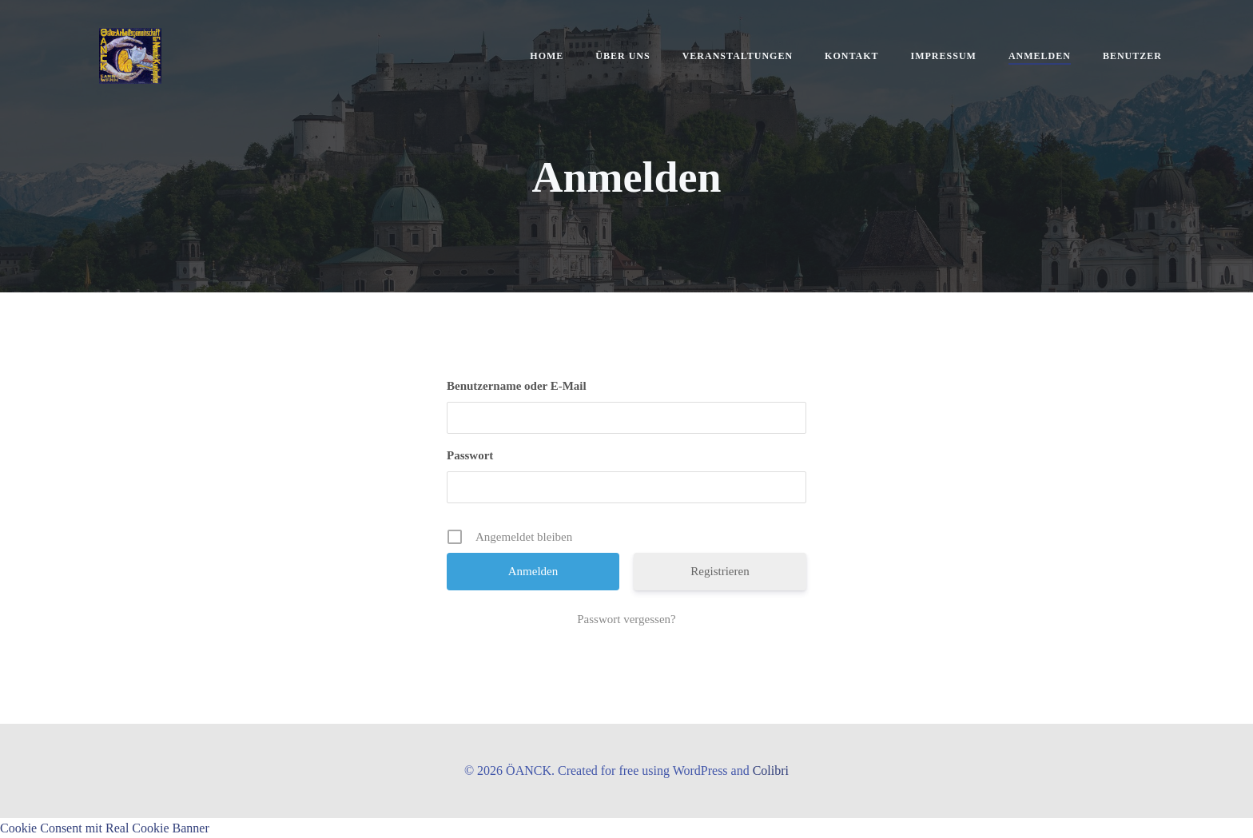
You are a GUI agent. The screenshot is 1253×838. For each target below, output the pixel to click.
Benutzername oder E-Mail (517, 385)
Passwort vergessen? (626, 619)
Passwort (470, 455)
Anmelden (1039, 56)
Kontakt (851, 56)
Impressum (944, 56)
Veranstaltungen (737, 56)
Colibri (771, 770)
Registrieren (719, 571)
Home (546, 56)
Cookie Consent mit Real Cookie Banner (104, 828)
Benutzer (1132, 56)
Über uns (622, 56)
